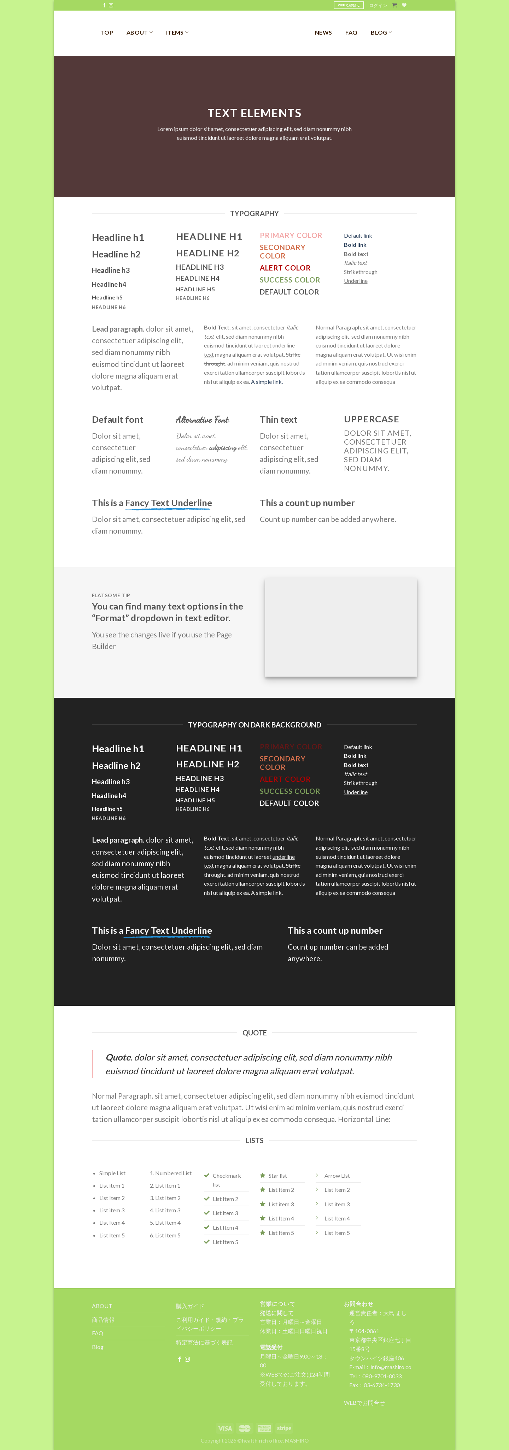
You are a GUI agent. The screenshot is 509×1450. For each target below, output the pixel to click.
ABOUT (140, 32)
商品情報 (103, 1319)
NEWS (323, 32)
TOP (107, 32)
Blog (98, 1346)
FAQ (351, 32)
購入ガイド (190, 1305)
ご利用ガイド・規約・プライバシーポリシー (210, 1324)
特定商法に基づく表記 (204, 1342)
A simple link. (267, 381)
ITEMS (177, 32)
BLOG (381, 32)
